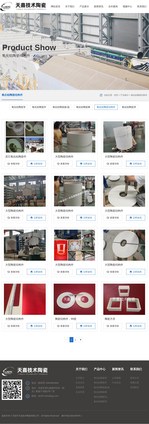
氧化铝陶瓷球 (129, 107)
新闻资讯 (98, 6)
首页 (116, 95)
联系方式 (134, 378)
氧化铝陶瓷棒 (83, 107)
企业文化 (80, 382)
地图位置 (134, 382)
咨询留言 (134, 387)
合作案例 (113, 6)
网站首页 (55, 6)
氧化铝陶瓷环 (39, 107)
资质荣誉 (80, 387)
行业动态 (116, 382)
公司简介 (80, 378)
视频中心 (127, 6)
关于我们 (69, 6)
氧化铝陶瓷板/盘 (61, 107)
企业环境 (80, 392)
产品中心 (99, 369)
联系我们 (141, 6)
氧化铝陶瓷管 (18, 107)
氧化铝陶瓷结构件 (12, 95)
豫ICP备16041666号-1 (72, 416)
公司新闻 (116, 378)
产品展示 (84, 6)
